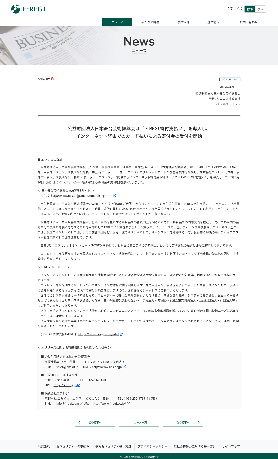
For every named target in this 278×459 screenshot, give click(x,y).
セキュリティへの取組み (72, 446)
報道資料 (47, 78)
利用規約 (44, 446)
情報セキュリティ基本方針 (113, 446)
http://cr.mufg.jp (67, 385)
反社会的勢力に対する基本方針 (195, 446)
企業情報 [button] (213, 22)
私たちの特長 (150, 22)
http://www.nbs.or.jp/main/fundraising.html (83, 195)
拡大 (261, 9)
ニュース (117, 22)
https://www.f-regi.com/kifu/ (100, 334)
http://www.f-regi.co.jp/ (111, 403)
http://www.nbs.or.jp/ (109, 366)
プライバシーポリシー (152, 446)
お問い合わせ (249, 22)
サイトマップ (231, 446)
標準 (250, 9)
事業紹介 (183, 22)
